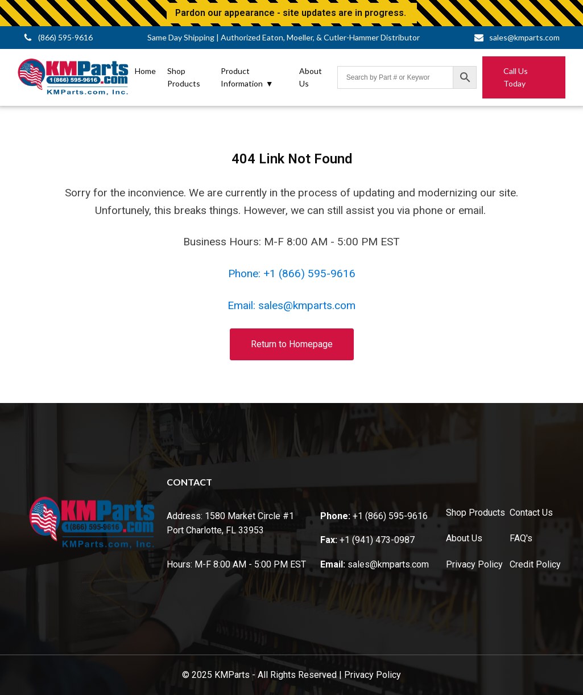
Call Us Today (515, 77)
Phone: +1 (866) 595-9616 (291, 273)
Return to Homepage (292, 344)
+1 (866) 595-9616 (390, 516)
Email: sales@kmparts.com (291, 305)
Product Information (247, 78)
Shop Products (183, 77)
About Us (310, 77)
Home (145, 71)
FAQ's (521, 538)
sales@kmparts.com (388, 564)
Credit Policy (535, 564)
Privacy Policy (474, 564)
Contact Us (531, 512)
